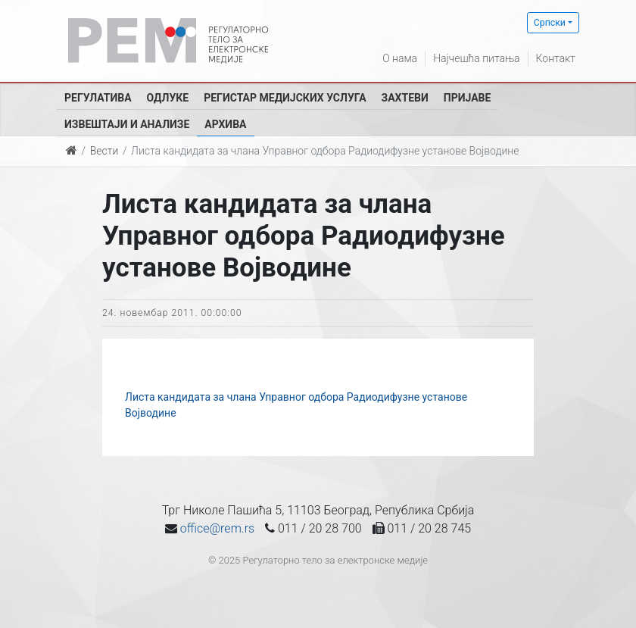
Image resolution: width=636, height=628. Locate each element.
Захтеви (405, 98)
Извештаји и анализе (126, 124)
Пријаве (467, 98)
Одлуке (168, 98)
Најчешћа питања (476, 58)
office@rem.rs (217, 528)
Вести (104, 151)
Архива (225, 124)
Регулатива (98, 98)
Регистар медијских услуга (285, 98)
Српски (550, 22)
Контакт (555, 58)
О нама (399, 58)
